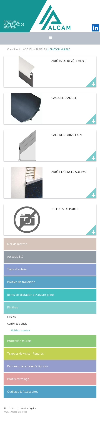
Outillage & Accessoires (22, 392)
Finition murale (20, 330)
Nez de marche (17, 244)
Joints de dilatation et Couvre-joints (30, 295)
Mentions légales (28, 408)
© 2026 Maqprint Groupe (15, 412)
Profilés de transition (21, 282)
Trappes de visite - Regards (25, 353)
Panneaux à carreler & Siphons (27, 366)
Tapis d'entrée (17, 269)
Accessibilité (15, 257)
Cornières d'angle (17, 323)
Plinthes (12, 307)
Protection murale (19, 341)
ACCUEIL (28, 49)
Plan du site (9, 408)
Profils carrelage (18, 379)
